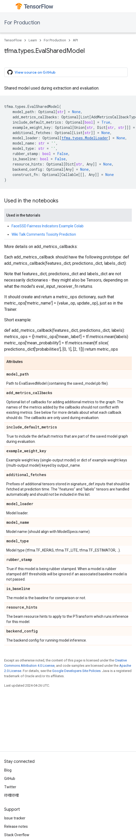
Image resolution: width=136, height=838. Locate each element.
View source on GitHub (31, 72)
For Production (22, 22)
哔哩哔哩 (11, 795)
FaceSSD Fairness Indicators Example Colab (48, 226)
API (75, 40)
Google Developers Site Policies (76, 671)
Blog (8, 770)
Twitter (10, 787)
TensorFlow (13, 40)
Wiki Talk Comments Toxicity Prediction (44, 234)
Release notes (16, 826)
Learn (33, 40)
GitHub (9, 778)
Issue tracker (14, 818)
